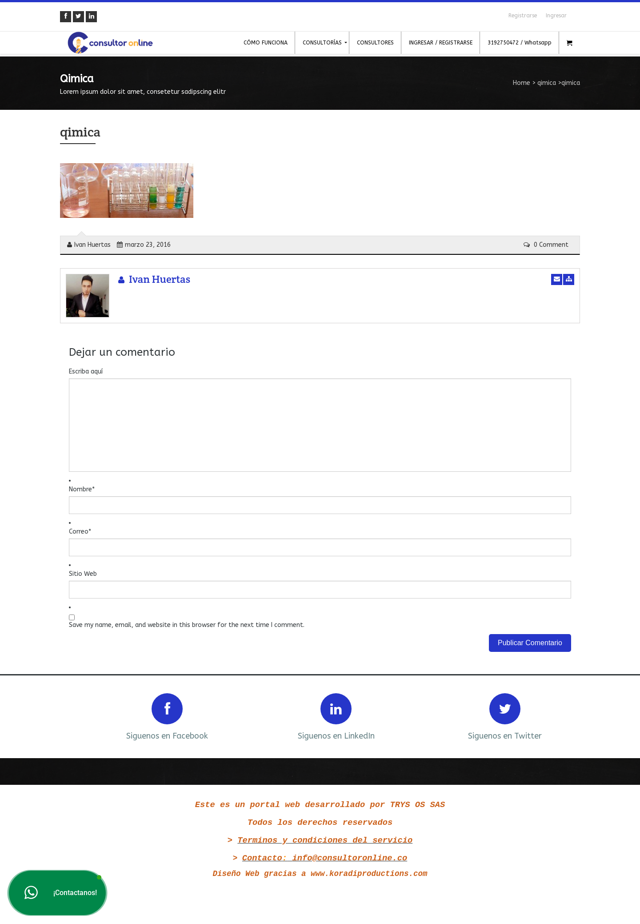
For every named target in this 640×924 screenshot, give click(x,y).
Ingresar (556, 15)
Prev (78, 715)
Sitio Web (83, 574)
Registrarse (522, 15)
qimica (546, 83)
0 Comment (546, 245)
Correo (80, 531)
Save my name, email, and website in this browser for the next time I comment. (186, 625)
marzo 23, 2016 (144, 245)
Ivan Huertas (89, 245)
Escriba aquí (86, 371)
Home (521, 83)
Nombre (82, 489)
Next (561, 715)
